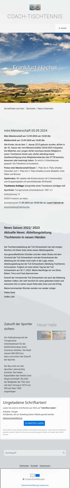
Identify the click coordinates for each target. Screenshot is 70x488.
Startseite (30, 108)
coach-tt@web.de (55, 203)
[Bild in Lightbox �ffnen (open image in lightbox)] (44, 335)
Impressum (45, 466)
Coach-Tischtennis (35, 16)
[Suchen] (64, 453)
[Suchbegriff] (35, 453)
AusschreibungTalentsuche (17, 207)
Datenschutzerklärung (12, 418)
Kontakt (34, 466)
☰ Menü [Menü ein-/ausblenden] (63, 28)
